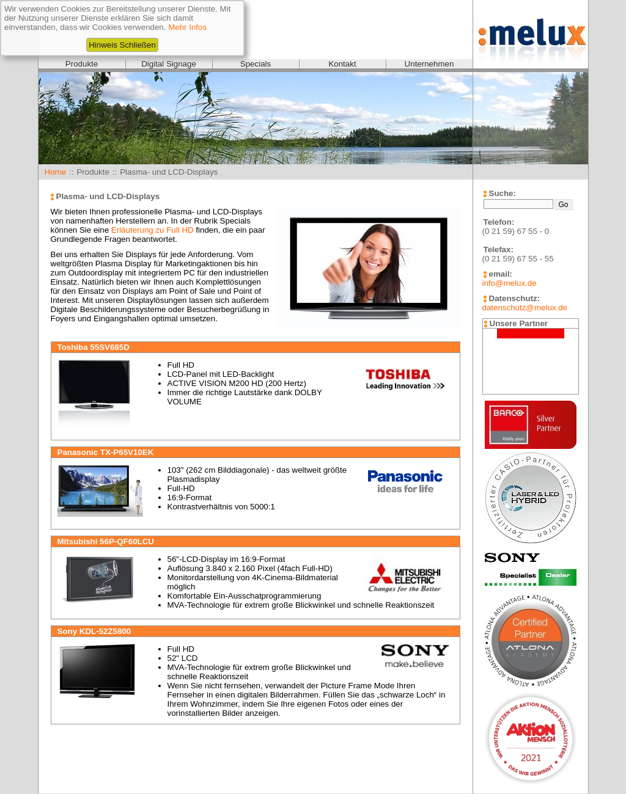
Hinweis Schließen (122, 44)
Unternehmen (429, 63)
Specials (255, 63)
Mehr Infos (187, 27)
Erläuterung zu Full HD (152, 230)
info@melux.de (509, 283)
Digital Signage (168, 63)
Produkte (81, 63)
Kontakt (342, 63)
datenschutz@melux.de (524, 307)
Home (56, 172)
